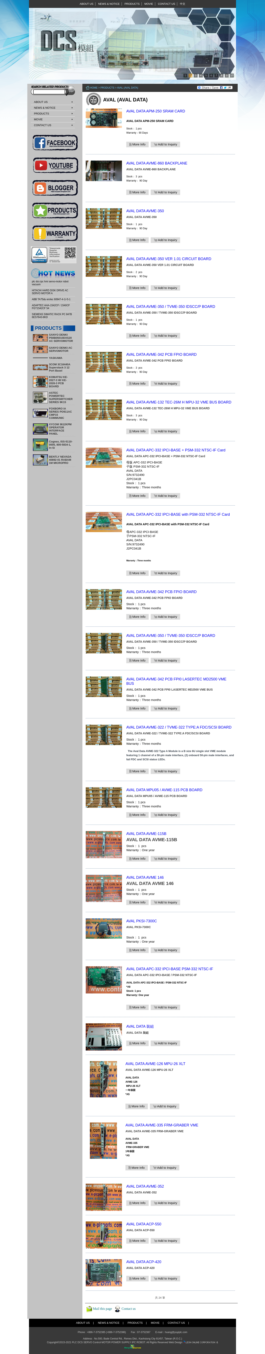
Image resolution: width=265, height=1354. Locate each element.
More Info (137, 144)
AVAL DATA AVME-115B (146, 834)
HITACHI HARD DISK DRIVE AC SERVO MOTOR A (50, 292)
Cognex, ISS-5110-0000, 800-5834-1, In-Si (60, 444)
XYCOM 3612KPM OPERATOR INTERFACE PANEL (60, 429)
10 (231, 75)
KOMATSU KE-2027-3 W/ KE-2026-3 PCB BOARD (58, 381)
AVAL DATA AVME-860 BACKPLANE (156, 163)
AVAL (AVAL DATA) (127, 87)
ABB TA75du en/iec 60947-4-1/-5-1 (51, 299)
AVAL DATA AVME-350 (145, 211)
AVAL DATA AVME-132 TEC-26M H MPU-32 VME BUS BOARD (178, 402)
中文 (182, 3)
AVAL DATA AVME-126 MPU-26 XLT (155, 1064)
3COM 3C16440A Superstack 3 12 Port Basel (59, 367)
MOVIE (149, 3)
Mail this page (102, 1308)
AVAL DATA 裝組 (140, 1026)
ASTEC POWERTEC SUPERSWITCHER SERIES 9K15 (61, 397)
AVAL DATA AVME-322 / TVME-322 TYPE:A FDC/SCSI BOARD (178, 727)
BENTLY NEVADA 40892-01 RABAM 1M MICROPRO (60, 459)
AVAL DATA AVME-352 (145, 1186)
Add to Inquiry (165, 144)
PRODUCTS (132, 3)
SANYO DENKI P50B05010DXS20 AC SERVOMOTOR (61, 337)
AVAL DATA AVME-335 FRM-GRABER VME (161, 1125)
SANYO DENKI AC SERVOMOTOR (60, 349)
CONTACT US (166, 3)
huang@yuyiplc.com (176, 1332)
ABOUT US (86, 3)
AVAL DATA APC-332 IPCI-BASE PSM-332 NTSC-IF (169, 969)
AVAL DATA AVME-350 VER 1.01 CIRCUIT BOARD (168, 259)
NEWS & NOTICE (109, 3)
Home (94, 87)
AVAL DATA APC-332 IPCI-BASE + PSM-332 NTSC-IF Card (175, 450)
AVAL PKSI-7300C (141, 921)
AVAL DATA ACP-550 (143, 1224)
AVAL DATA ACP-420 (143, 1262)
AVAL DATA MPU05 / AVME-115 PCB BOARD (164, 790)
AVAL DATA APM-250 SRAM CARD (155, 111)
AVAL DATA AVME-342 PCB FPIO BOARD (161, 354)
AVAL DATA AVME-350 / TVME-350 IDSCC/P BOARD (170, 307)
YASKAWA (56, 358)
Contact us (129, 1308)
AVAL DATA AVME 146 (145, 877)
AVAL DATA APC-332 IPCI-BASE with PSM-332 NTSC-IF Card (178, 514)
